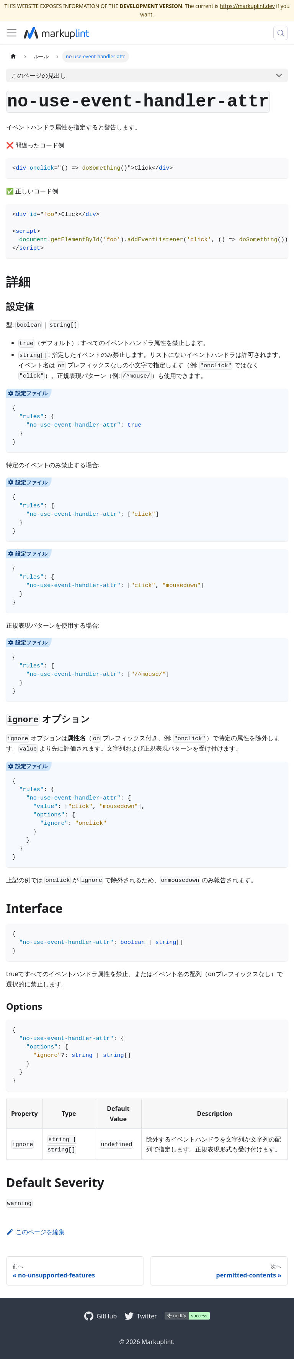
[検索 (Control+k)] (280, 33)
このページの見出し (38, 75)
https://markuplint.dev (247, 6)
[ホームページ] (13, 56)
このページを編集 (35, 1232)
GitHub (106, 1316)
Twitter (147, 1316)
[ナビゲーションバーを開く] (12, 33)
